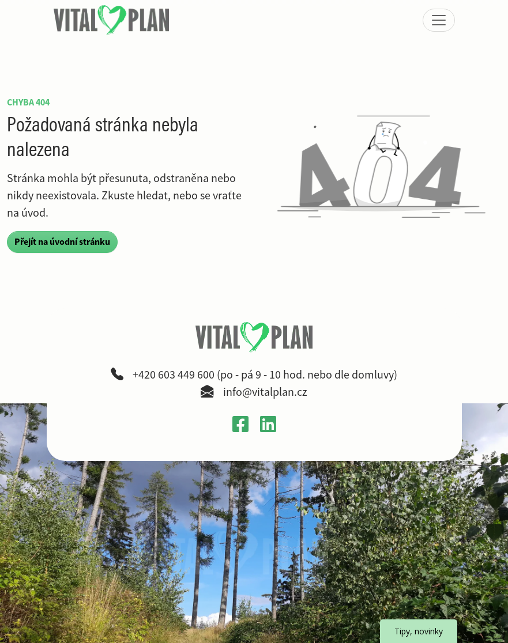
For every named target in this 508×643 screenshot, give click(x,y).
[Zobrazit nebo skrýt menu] (439, 20)
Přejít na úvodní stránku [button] (62, 242)
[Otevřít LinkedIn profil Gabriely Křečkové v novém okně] (268, 423)
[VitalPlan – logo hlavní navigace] (112, 20)
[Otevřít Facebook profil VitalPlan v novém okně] (240, 423)
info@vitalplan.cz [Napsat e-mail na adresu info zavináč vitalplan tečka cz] (265, 392)
